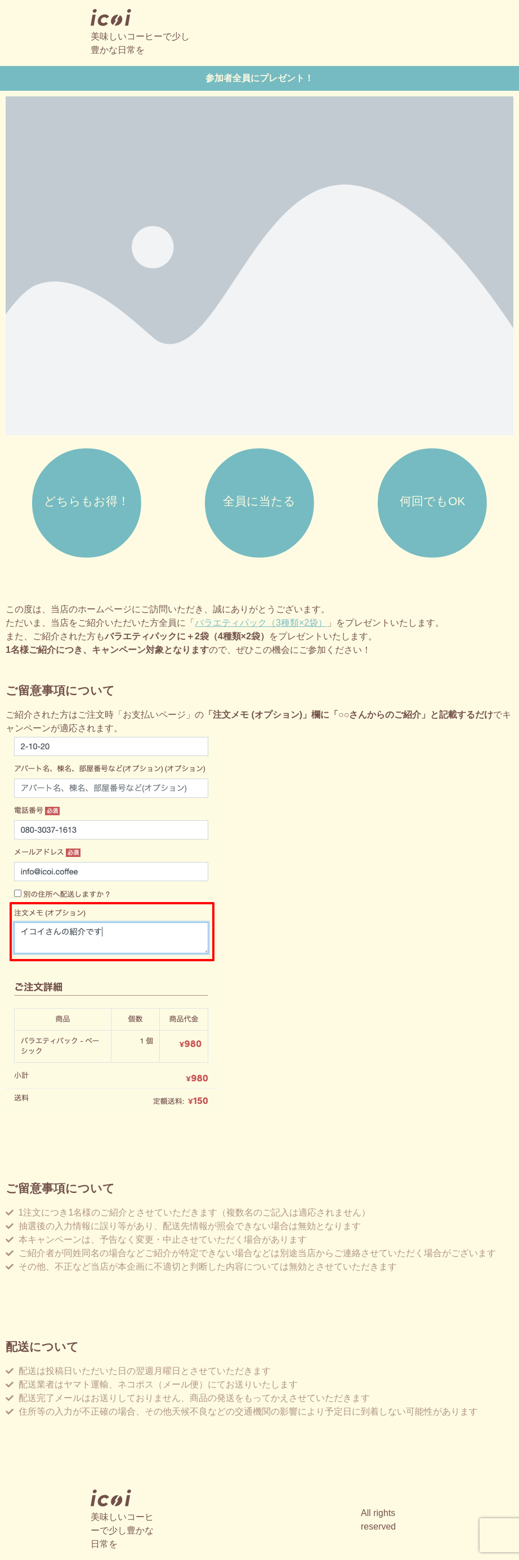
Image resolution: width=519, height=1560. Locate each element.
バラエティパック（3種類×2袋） (261, 622)
